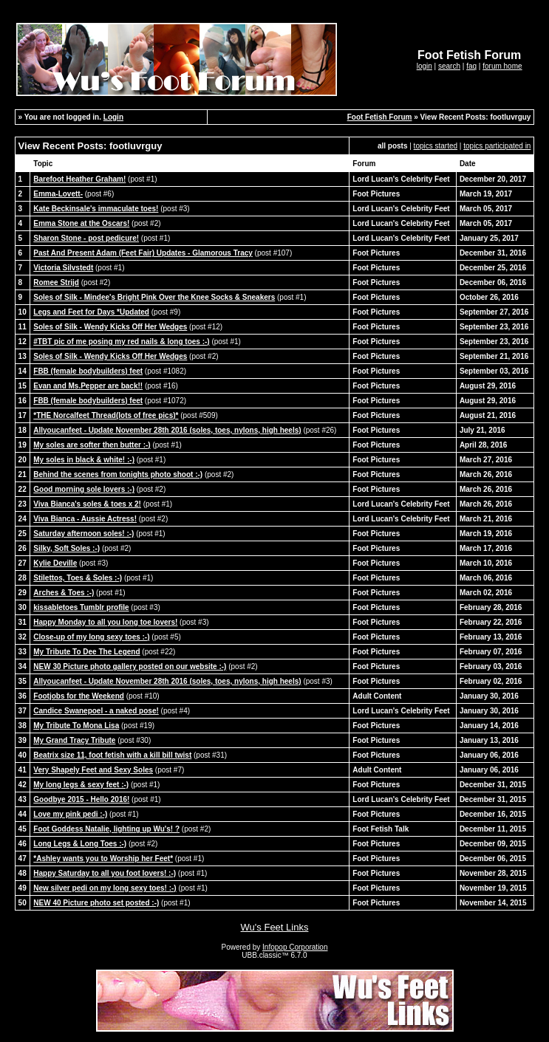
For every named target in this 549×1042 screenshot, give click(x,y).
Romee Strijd (56, 282)
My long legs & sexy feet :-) (81, 785)
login (424, 66)
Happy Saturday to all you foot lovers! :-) (104, 873)
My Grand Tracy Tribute (74, 740)
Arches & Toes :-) (63, 593)
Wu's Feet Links (275, 927)
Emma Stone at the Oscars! (81, 223)
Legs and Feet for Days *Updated (91, 312)
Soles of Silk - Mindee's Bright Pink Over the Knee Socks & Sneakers (154, 297)
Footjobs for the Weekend (78, 696)
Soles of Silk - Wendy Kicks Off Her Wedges (110, 327)
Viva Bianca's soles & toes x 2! (87, 504)
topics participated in (497, 146)
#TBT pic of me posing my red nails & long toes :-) (121, 341)
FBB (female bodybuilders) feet (88, 371)
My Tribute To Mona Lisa (76, 725)
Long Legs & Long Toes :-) (79, 844)
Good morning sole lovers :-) (83, 489)
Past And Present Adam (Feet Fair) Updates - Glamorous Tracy (143, 253)
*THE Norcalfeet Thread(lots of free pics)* (105, 415)
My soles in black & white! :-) (83, 460)
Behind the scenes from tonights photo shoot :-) (117, 474)
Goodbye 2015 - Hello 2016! (81, 799)
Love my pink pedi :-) (70, 814)
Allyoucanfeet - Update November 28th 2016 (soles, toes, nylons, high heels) (167, 430)
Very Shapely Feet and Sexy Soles (93, 770)
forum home (502, 66)
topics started (435, 146)
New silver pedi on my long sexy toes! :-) (104, 888)
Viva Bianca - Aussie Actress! (85, 519)
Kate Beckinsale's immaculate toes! (95, 209)
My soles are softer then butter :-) (91, 445)
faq (471, 66)
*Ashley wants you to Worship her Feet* (103, 858)
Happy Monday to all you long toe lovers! (105, 622)
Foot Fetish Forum (379, 117)
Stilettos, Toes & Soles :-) (77, 578)
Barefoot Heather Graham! (79, 179)
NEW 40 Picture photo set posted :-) (96, 903)
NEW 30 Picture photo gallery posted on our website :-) (129, 666)
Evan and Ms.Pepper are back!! (88, 386)
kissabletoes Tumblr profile (81, 607)
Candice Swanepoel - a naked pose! (96, 711)
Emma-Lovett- (58, 194)
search (449, 66)
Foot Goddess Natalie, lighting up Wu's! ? (106, 829)
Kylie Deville (55, 563)
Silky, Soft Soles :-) (66, 548)
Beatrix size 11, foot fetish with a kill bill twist (112, 755)
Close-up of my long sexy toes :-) (91, 637)
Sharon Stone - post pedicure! (86, 238)
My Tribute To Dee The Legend (86, 652)
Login (113, 117)
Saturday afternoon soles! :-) (83, 533)
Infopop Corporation (294, 947)
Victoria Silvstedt (63, 268)
